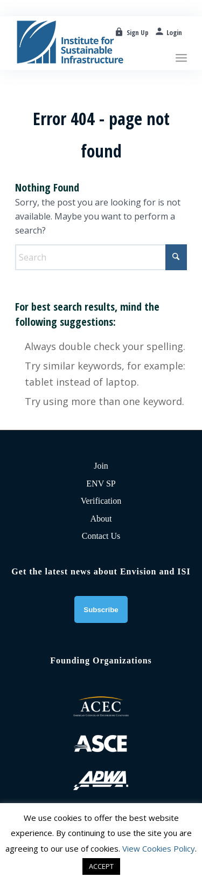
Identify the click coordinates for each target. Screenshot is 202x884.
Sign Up (138, 32)
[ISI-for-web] (83, 43)
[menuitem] (181, 40)
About (101, 518)
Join (101, 465)
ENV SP (100, 483)
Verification (101, 500)
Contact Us (101, 535)
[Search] (101, 257)
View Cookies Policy (158, 848)
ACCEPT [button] (101, 866)
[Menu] (181, 40)
